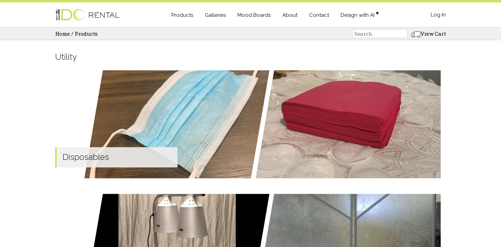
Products (182, 15)
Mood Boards (254, 15)
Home (62, 33)
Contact (319, 15)
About (289, 15)
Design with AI (358, 15)
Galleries (215, 15)
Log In (438, 15)
